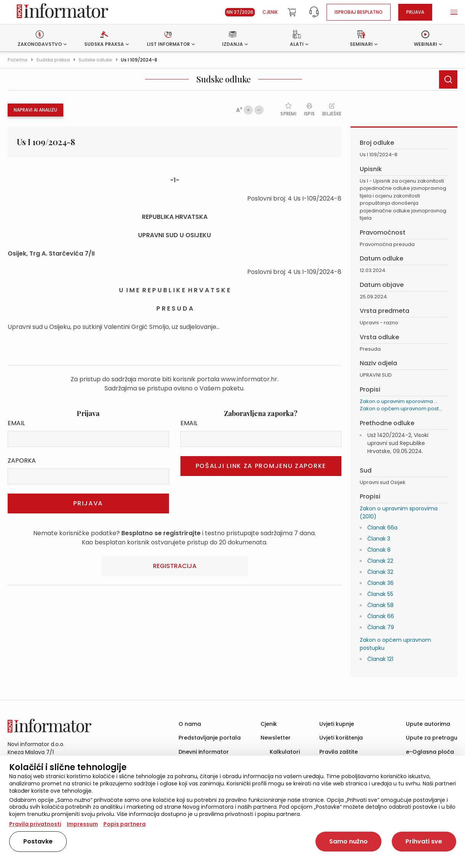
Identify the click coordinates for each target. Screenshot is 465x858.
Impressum (82, 824)
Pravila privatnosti (35, 824)
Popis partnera (124, 824)
